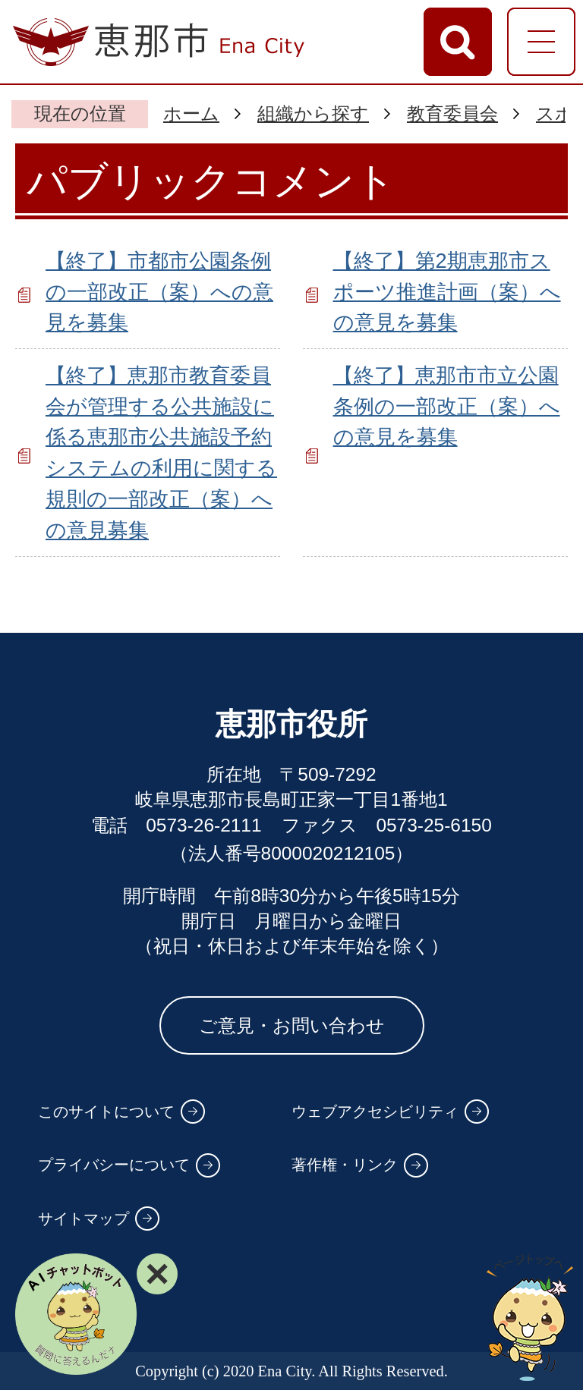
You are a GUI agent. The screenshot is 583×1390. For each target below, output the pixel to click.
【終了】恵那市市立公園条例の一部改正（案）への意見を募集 (446, 406)
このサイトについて (106, 1111)
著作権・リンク (345, 1164)
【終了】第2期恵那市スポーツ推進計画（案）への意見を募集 (447, 292)
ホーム (191, 113)
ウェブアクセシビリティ (375, 1111)
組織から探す (313, 113)
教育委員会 (452, 113)
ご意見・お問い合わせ (292, 1025)
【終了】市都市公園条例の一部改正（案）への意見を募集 (159, 292)
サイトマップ (83, 1218)
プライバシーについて (114, 1164)
